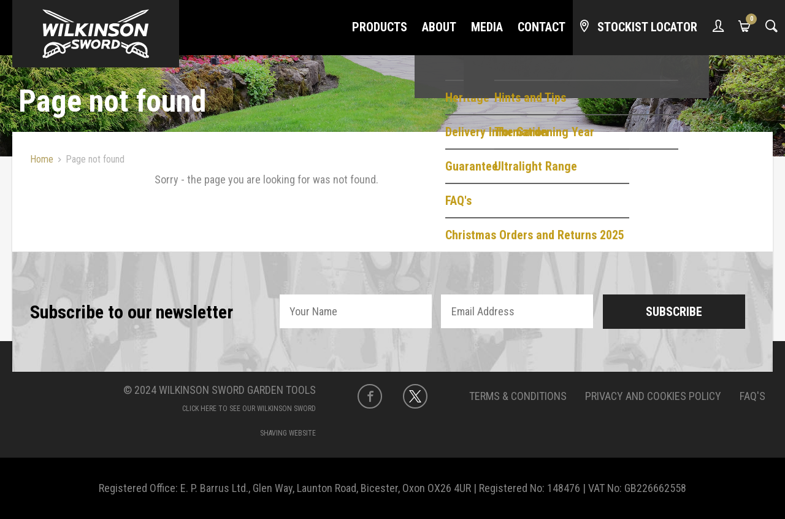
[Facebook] (370, 396)
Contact (541, 27)
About (439, 27)
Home (41, 159)
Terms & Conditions (518, 396)
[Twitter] (415, 396)
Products (379, 27)
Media (487, 27)
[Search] (771, 27)
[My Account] (718, 27)
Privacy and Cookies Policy (653, 396)
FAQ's (752, 396)
